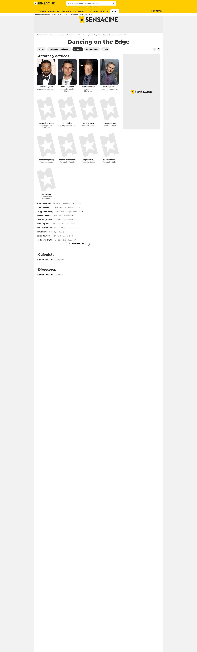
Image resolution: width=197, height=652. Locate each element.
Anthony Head (109, 97)
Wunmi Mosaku (109, 170)
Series (46, 45)
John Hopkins (43, 234)
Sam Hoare (42, 242)
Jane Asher (46, 204)
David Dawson (43, 246)
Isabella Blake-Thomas (47, 238)
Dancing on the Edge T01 (92, 45)
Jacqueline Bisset (46, 133)
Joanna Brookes (44, 226)
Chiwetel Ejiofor (46, 97)
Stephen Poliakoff (45, 269)
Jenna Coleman (109, 133)
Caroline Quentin (44, 230)
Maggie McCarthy (45, 222)
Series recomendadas (57, 45)
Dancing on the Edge (74, 45)
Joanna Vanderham (67, 170)
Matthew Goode (67, 97)
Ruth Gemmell (43, 217)
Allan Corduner (44, 213)
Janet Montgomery (46, 170)
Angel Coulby (88, 170)
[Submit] (114, 3)
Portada (39, 45)
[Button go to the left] (154, 59)
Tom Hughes (88, 133)
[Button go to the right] (158, 59)
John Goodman (88, 97)
